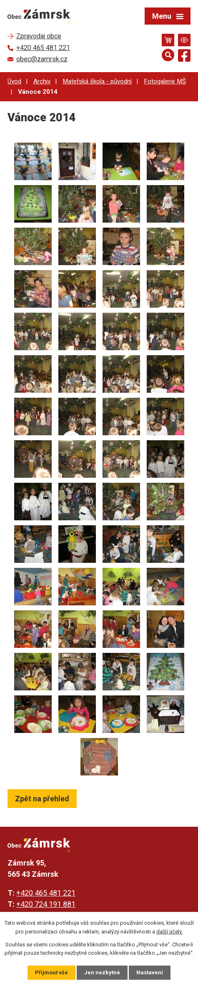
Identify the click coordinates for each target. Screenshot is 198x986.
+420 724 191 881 (45, 904)
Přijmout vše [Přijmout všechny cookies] (51, 972)
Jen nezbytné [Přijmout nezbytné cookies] (102, 972)
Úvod (14, 81)
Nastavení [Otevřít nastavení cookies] (149, 972)
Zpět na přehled (42, 798)
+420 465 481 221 (45, 892)
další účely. (169, 931)
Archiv (41, 81)
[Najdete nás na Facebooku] (184, 57)
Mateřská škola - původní (97, 81)
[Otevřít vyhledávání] (168, 55)
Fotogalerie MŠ (165, 81)
